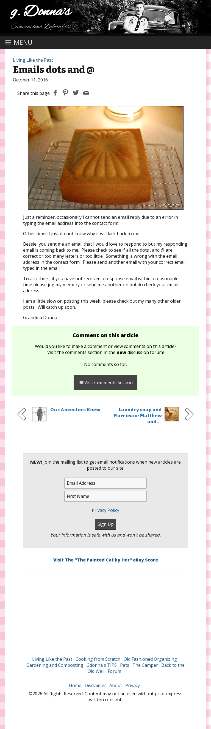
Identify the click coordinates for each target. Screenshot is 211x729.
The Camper (145, 665)
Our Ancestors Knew (75, 410)
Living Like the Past (33, 60)
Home (75, 685)
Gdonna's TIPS (102, 665)
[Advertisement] (105, 610)
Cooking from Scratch (98, 659)
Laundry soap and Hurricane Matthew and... (137, 416)
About (115, 685)
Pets (124, 665)
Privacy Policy (105, 510)
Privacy (132, 685)
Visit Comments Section (105, 382)
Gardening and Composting (54, 665)
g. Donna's (41, 12)
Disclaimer (95, 685)
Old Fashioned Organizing (150, 659)
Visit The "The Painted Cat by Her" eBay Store (105, 560)
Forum (114, 671)
